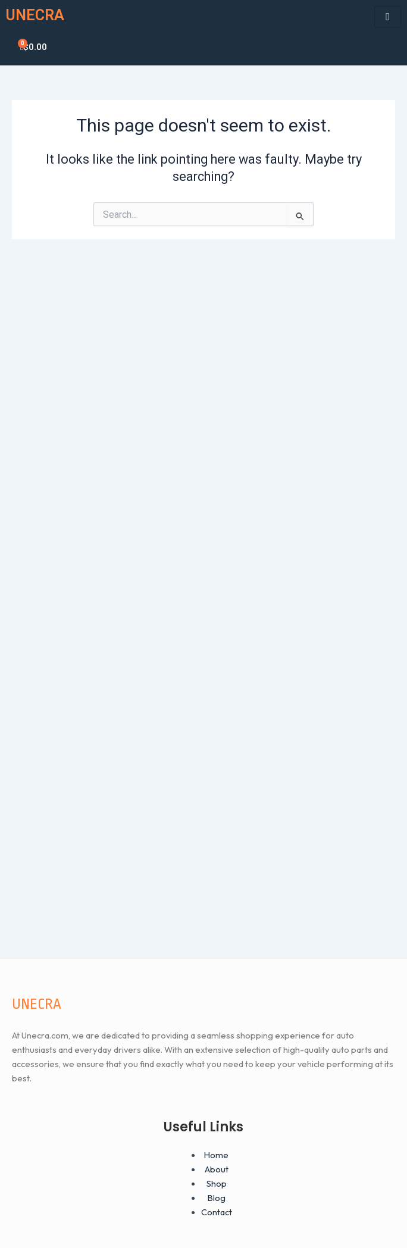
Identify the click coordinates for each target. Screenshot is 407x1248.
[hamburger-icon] (387, 16)
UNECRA (35, 15)
